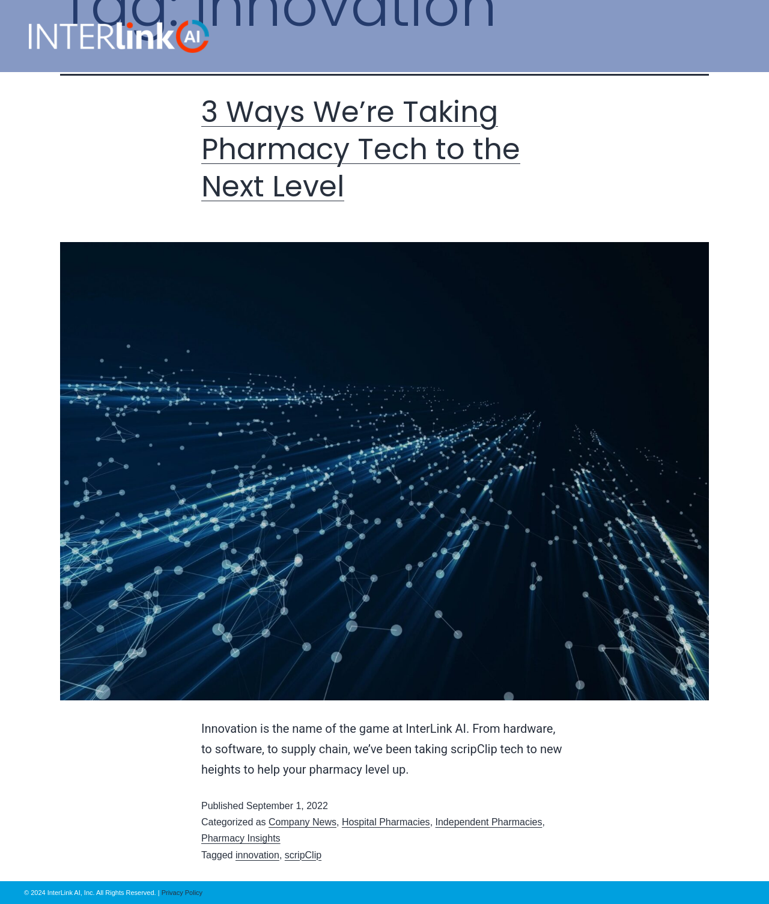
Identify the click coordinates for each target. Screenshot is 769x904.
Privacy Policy (181, 892)
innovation (257, 855)
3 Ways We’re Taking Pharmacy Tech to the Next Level (360, 149)
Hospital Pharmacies (386, 822)
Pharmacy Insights (241, 838)
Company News (302, 822)
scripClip (303, 855)
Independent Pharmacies (489, 822)
